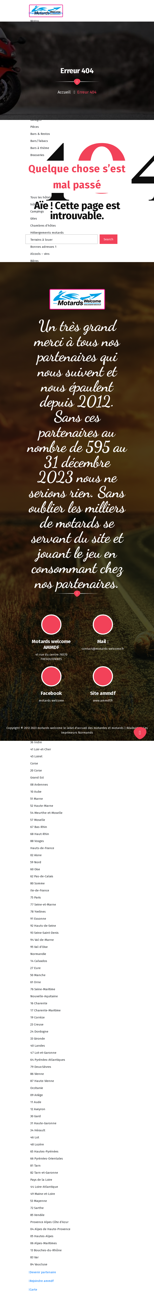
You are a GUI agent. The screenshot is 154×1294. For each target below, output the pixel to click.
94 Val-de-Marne (42, 940)
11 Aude (35, 1102)
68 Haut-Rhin (39, 834)
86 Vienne (37, 1074)
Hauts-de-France (42, 848)
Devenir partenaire (42, 1272)
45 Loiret (36, 756)
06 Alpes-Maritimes (43, 1243)
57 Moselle (37, 820)
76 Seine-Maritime (42, 989)
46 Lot (34, 1137)
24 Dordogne (39, 1031)
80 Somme (37, 883)
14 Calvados (38, 961)
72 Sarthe (37, 1208)
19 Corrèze (37, 1017)
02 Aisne (36, 855)
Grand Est (37, 777)
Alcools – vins (40, 254)
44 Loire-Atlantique (44, 1187)
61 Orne (35, 982)
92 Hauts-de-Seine (43, 926)
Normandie (38, 954)
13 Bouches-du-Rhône (46, 1250)
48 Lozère (37, 1144)
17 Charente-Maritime (45, 1010)
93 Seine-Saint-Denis (44, 933)
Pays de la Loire (41, 1180)
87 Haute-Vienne (42, 1081)
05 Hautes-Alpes (41, 1236)
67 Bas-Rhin (38, 827)
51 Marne (36, 799)
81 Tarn (35, 1165)
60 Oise (35, 869)
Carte (33, 1289)
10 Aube (35, 791)
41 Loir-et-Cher (40, 749)
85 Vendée (37, 1215)
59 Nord (35, 862)
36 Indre (36, 742)
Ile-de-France (39, 890)
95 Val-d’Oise (39, 947)
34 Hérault (37, 1130)
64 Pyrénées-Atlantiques (47, 1060)
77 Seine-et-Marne (43, 904)
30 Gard (35, 1116)
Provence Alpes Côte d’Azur (49, 1222)
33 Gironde (37, 1038)
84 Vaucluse (38, 1264)
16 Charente (38, 1003)
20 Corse (36, 770)
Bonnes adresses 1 (43, 247)
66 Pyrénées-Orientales (46, 1158)
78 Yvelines (38, 911)
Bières (34, 261)
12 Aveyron (37, 1109)
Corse (34, 763)
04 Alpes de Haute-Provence (50, 1229)
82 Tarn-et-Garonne (44, 1172)
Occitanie (36, 1088)
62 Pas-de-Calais (41, 876)
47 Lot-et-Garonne (43, 1053)
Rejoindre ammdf (41, 1281)
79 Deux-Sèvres (40, 1067)
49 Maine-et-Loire (42, 1194)
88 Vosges (37, 841)
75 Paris (35, 897)
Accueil (64, 92)
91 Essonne (38, 918)
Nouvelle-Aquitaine (44, 996)
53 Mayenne (38, 1201)
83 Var (34, 1257)
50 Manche (37, 975)
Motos (34, 21)
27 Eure (35, 968)
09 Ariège (36, 1095)
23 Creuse (36, 1024)
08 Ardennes (39, 784)
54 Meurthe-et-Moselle (46, 813)
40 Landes (37, 1045)
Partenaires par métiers (46, 13)
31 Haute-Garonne (43, 1123)
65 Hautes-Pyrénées (44, 1151)
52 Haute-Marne (41, 806)
